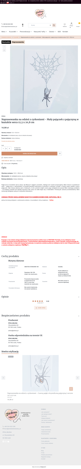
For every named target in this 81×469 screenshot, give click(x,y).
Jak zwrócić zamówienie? (48, 420)
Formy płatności (45, 441)
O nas (42, 452)
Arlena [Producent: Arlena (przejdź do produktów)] (3, 116)
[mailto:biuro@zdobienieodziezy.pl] (9, 26)
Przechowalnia (45, 434)
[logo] (21, 416)
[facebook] (23, 24)
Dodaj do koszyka (29, 153)
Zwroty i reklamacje (46, 422)
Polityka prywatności (46, 454)
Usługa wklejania (45, 418)
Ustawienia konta (45, 431)
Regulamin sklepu (45, 457)
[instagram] (23, 26)
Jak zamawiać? (45, 412)
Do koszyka (71, 389)
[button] (54, 25)
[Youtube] (8, 441)
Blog (42, 450)
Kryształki (16, 37)
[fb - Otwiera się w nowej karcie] (4, 441)
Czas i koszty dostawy (47, 443)
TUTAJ (24, 245)
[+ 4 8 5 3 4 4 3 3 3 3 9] (7, 24)
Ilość (2, 145)
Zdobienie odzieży (6, 37)
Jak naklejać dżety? (46, 414)
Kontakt (43, 459)
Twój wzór (44, 416)
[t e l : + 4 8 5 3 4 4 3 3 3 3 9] (9, 426)
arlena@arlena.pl (13, 330)
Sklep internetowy (38, 466)
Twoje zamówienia (46, 429)
